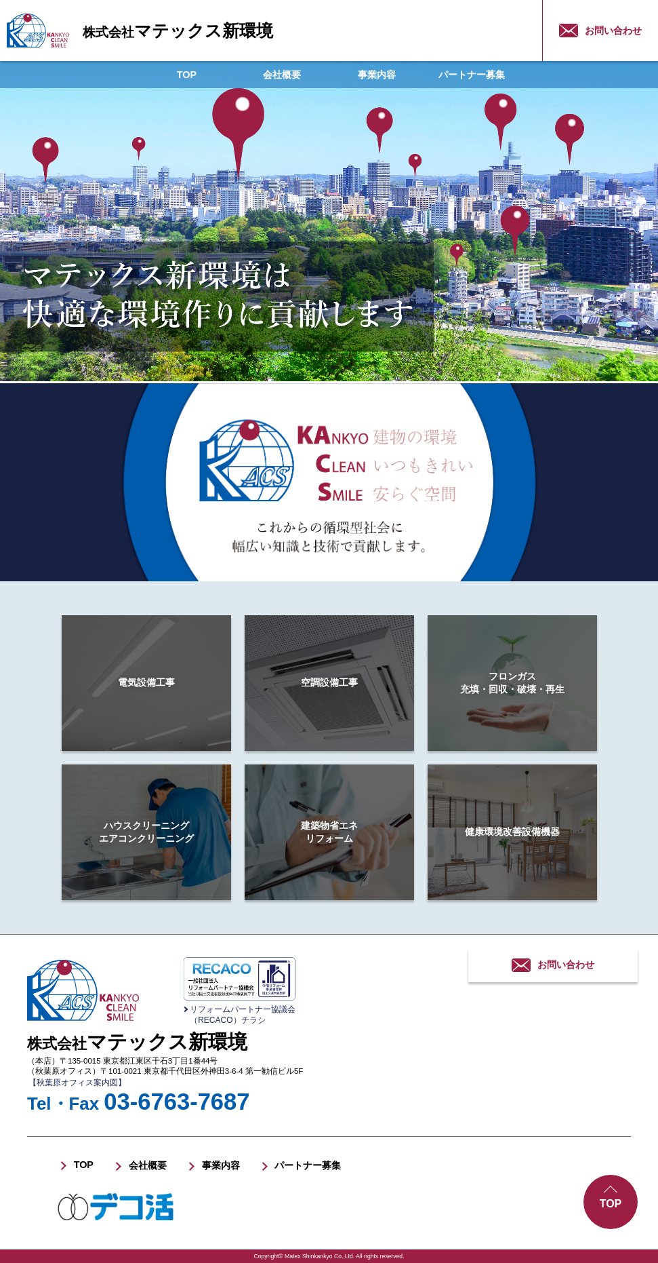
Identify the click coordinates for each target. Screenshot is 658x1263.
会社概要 (282, 74)
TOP (187, 74)
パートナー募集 (471, 74)
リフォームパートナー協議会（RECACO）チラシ (242, 1015)
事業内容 (377, 74)
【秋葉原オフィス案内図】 (77, 1082)
